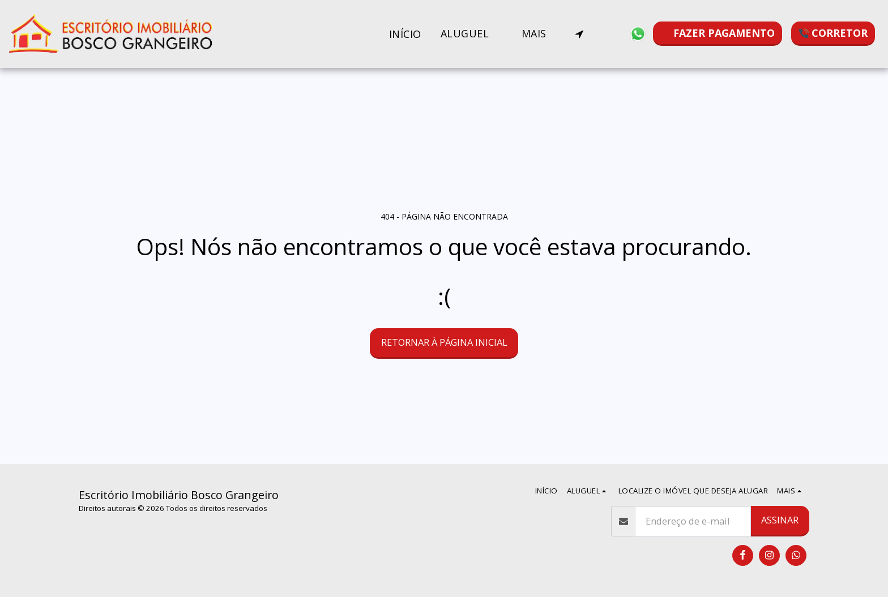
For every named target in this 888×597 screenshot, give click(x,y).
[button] (471, 33)
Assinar (780, 519)
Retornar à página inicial (444, 342)
